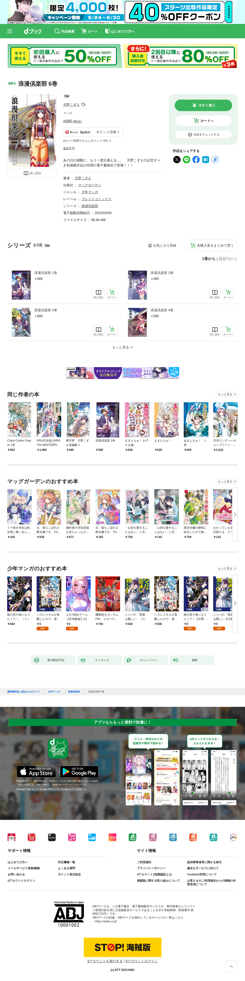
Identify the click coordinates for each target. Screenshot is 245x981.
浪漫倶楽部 (89, 206)
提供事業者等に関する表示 (204, 862)
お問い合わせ (16, 874)
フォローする (83, 104)
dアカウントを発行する (105, 961)
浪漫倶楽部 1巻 (45, 273)
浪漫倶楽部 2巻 (161, 273)
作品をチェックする (206, 134)
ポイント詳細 (106, 132)
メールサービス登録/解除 (24, 868)
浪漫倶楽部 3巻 (45, 310)
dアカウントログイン (21, 880)
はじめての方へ (18, 862)
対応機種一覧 (66, 862)
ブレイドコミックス (96, 199)
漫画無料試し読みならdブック (23, 692)
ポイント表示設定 (69, 874)
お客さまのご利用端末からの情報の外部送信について (211, 882)
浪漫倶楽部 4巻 (161, 310)
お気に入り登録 (164, 245)
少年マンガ (89, 192)
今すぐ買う (207, 105)
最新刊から (228, 259)
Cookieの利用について (202, 874)
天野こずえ (71, 105)
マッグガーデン (89, 185)
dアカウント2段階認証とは (154, 874)
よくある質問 (66, 868)
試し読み (35, 173)
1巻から (209, 259)
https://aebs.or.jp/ (106, 921)
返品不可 (69, 148)
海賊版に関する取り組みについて (158, 880)
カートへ (207, 121)
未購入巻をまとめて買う (215, 245)
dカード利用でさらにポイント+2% (85, 140)
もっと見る (225, 394)
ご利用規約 (144, 862)
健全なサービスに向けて (203, 868)
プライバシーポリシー (151, 868)
